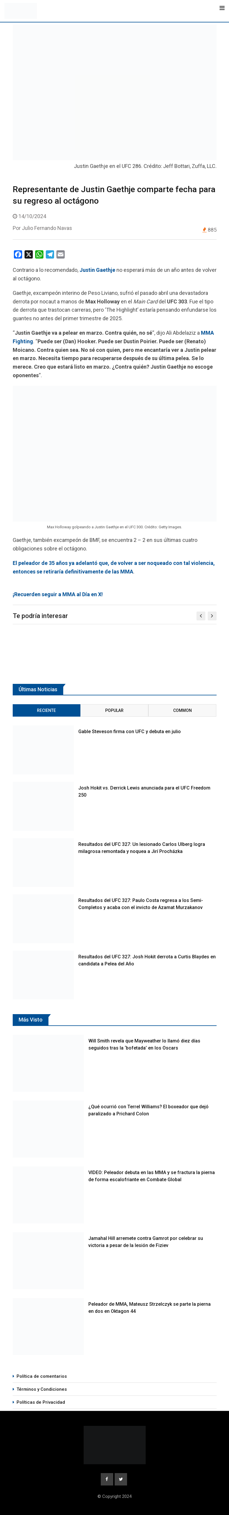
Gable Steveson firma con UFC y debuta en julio (129, 731)
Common (182, 710)
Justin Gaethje (97, 270)
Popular (114, 710)
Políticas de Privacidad (41, 1402)
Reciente (46, 710)
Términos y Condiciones (42, 1389)
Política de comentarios (42, 1376)
